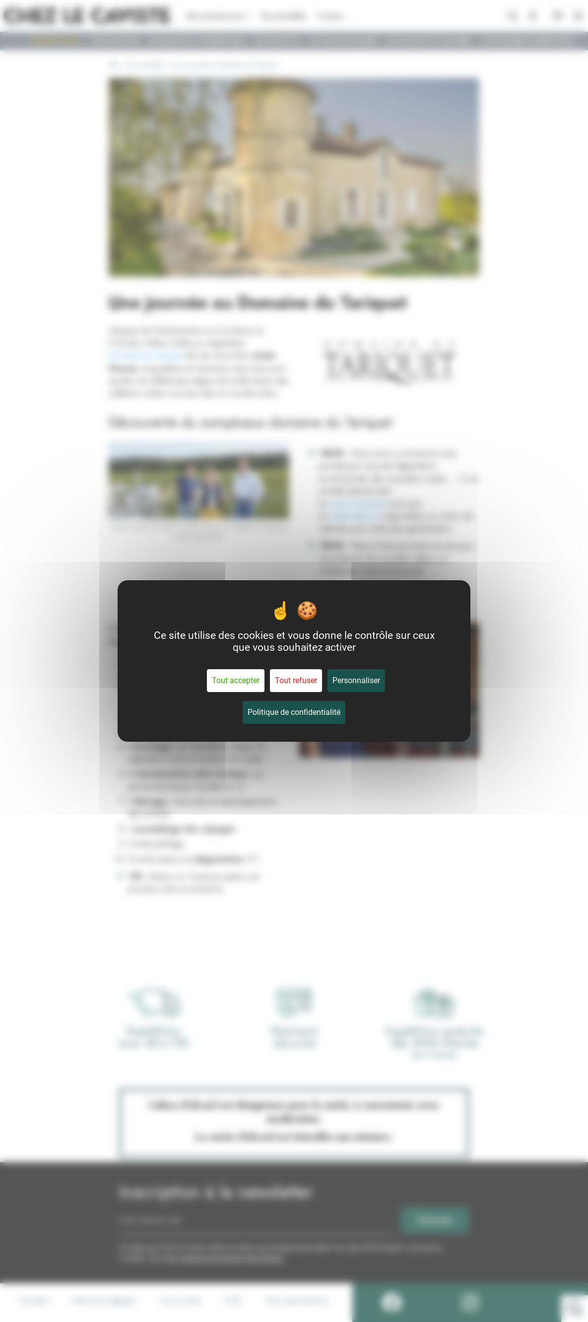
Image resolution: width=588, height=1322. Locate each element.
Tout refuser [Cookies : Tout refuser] (296, 680)
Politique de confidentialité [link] (294, 712)
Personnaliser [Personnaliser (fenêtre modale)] (356, 680)
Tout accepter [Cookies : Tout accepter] (236, 680)
